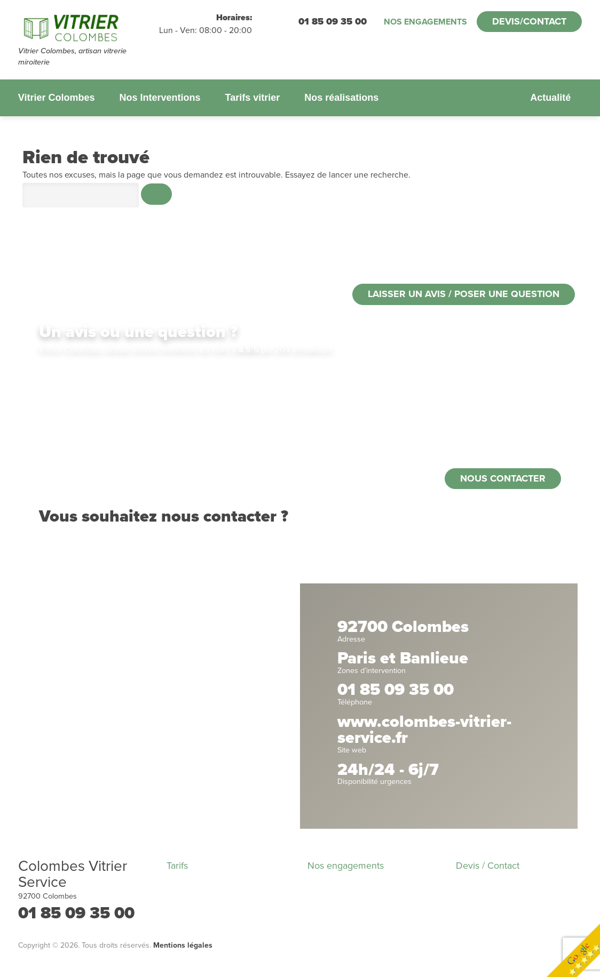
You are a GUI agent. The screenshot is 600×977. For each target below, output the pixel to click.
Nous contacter (503, 478)
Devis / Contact (487, 865)
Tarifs (177, 865)
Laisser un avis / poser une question (463, 294)
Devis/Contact (529, 21)
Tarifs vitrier (252, 97)
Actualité (550, 97)
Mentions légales (182, 945)
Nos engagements (425, 22)
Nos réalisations (341, 97)
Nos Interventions (159, 97)
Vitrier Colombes (56, 97)
